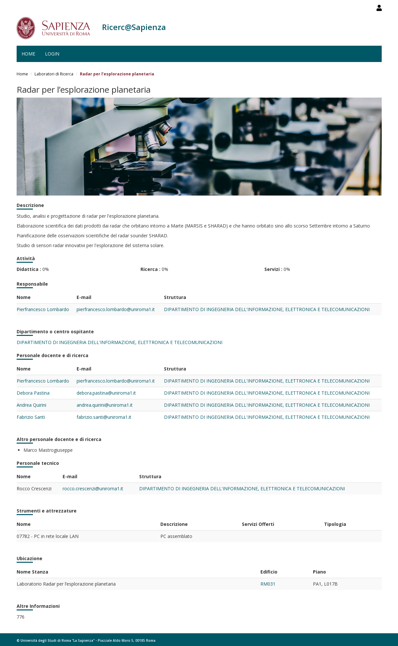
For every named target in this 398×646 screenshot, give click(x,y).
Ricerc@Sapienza (134, 27)
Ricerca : (150, 269)
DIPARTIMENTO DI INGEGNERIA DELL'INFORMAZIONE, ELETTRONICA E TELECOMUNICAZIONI (267, 309)
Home (28, 54)
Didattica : (29, 269)
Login (52, 54)
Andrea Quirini (31, 405)
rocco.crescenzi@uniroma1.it (93, 488)
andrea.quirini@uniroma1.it (105, 405)
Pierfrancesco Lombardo (43, 309)
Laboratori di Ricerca (54, 74)
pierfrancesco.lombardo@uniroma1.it (116, 309)
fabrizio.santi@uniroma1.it (104, 417)
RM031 (267, 584)
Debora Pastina (33, 393)
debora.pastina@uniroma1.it (106, 393)
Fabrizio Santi (31, 417)
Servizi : (273, 269)
